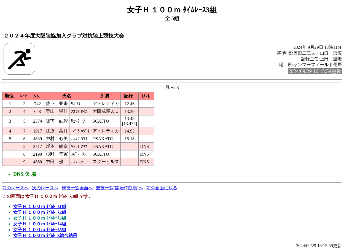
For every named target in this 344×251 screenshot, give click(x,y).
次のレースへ (45, 187)
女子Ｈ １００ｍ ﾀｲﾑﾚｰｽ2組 (39, 212)
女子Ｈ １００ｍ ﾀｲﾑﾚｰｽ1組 (39, 206)
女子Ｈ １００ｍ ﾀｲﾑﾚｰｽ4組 (39, 224)
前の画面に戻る (161, 187)
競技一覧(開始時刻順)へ (119, 187)
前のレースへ (15, 187)
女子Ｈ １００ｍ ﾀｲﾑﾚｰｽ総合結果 (45, 235)
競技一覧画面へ (77, 187)
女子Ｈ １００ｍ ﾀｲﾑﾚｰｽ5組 (39, 229)
